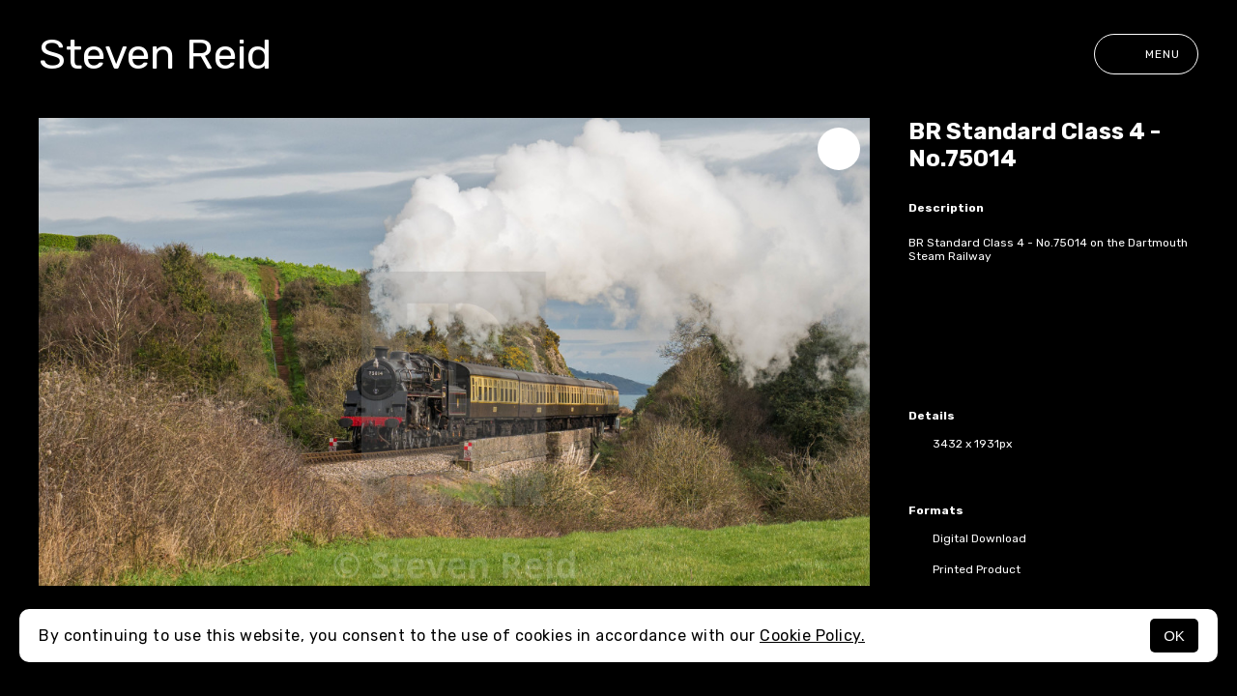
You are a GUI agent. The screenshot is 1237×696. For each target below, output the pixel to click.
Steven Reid (155, 54)
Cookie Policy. (812, 635)
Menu (1146, 54)
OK (1174, 635)
